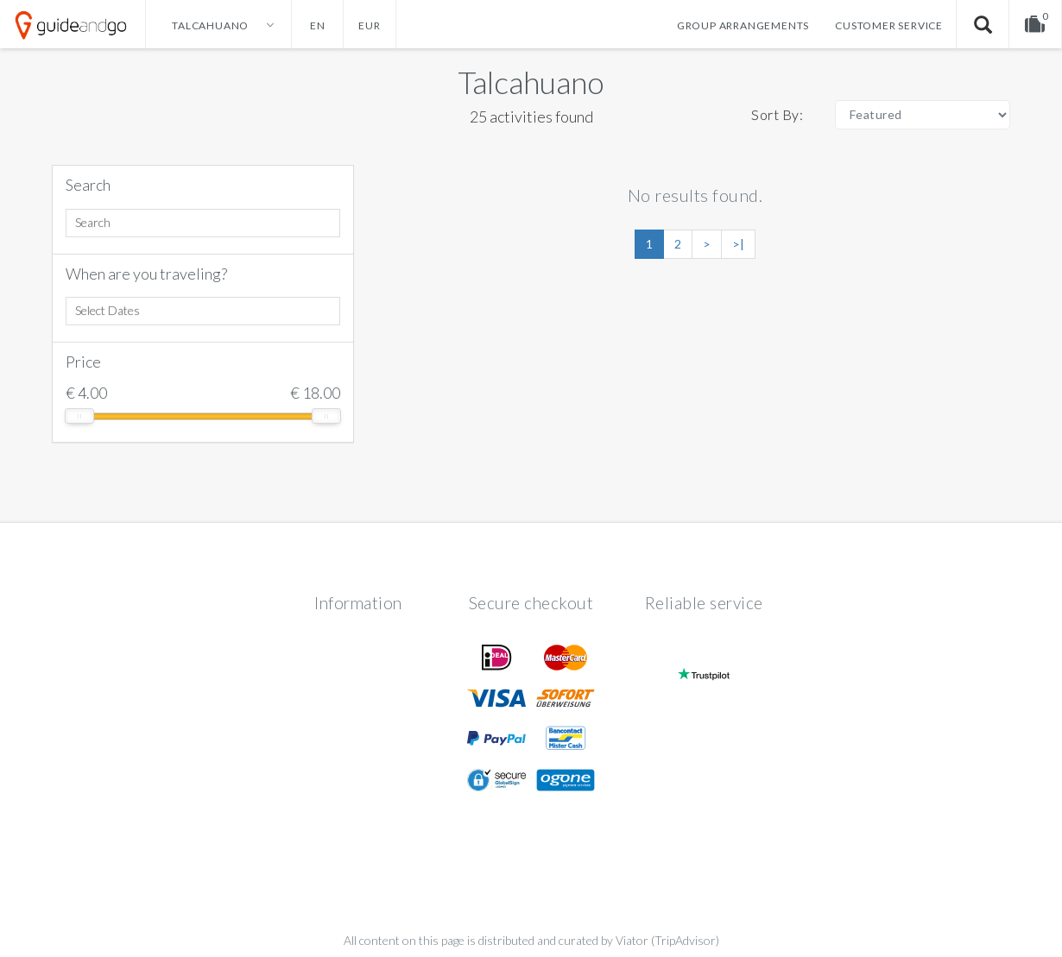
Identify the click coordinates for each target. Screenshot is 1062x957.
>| (738, 243)
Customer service (889, 25)
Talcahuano (531, 82)
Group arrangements (743, 25)
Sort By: (777, 114)
